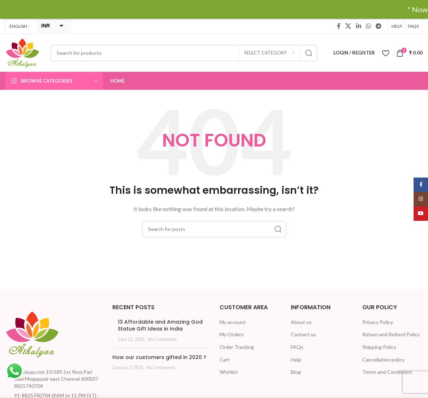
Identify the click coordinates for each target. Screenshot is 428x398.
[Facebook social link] (338, 26)
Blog (296, 372)
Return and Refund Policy (391, 334)
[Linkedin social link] (358, 26)
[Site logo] (22, 52)
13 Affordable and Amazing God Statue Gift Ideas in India (160, 325)
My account (233, 322)
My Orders (232, 334)
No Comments (162, 339)
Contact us (303, 334)
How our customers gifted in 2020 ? (159, 357)
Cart (225, 360)
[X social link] (348, 26)
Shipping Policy (379, 347)
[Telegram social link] (378, 26)
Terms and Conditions (387, 372)
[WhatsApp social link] (368, 26)
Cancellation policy (383, 360)
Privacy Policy (377, 322)
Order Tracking (237, 347)
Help (296, 360)
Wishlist (229, 372)
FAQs (297, 347)
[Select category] (269, 53)
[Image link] (32, 333)
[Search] (184, 53)
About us (301, 322)
